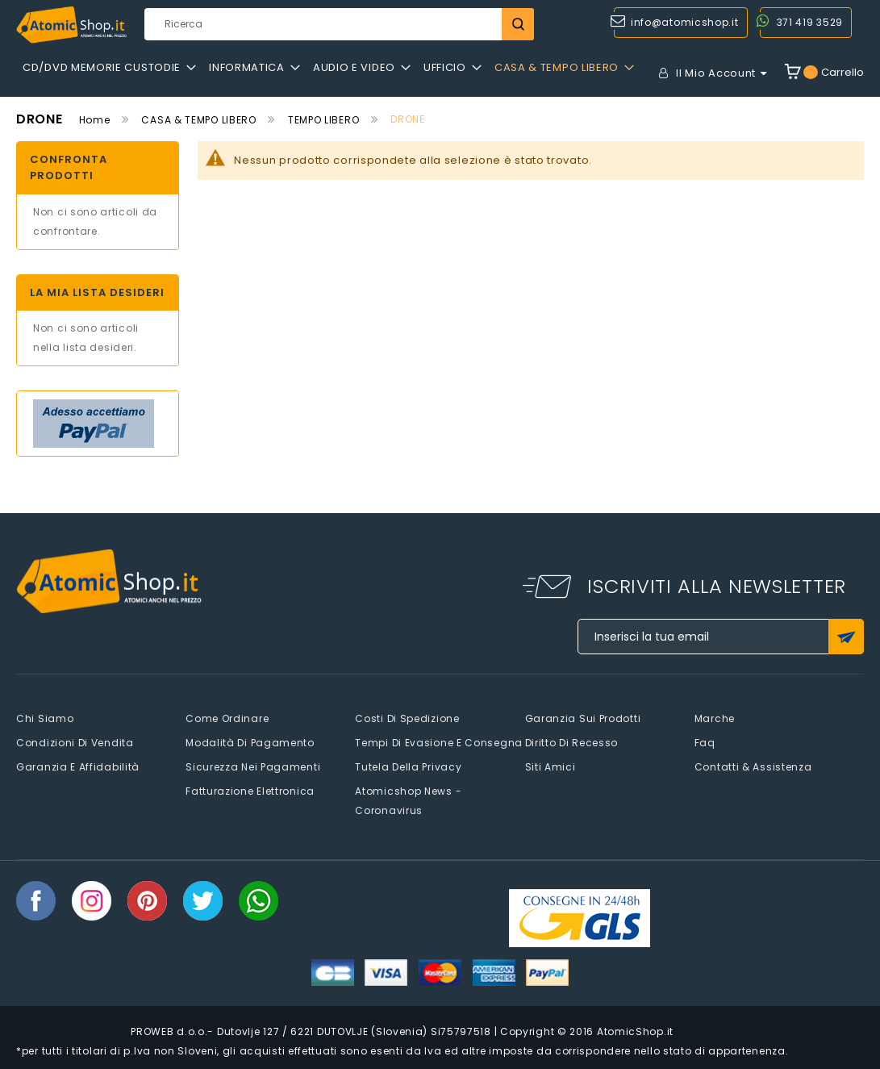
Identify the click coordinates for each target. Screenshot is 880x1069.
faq (704, 743)
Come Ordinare (227, 718)
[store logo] (71, 25)
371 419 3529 (810, 22)
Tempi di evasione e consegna (439, 743)
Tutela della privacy (408, 767)
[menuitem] (110, 67)
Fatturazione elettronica (250, 791)
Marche (714, 718)
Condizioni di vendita (75, 743)
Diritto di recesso (572, 743)
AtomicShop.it (635, 1031)
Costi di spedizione (407, 718)
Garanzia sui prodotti (583, 718)
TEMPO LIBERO (323, 120)
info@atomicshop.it (685, 22)
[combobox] (339, 24)
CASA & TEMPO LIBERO (198, 120)
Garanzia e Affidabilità (78, 767)
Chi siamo (44, 718)
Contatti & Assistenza (753, 767)
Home (95, 120)
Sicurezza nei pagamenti (253, 767)
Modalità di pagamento (250, 743)
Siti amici (550, 767)
